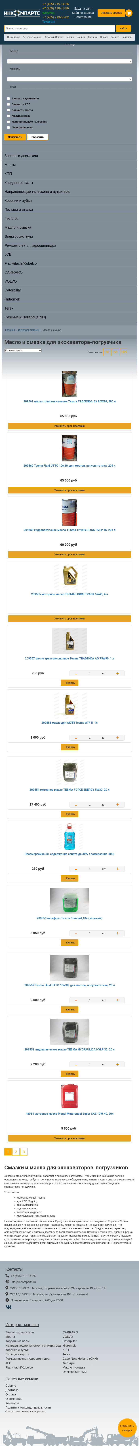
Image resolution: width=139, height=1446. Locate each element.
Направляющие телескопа (29, 121)
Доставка (92, 37)
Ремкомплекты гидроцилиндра (30, 245)
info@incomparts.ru (23, 1282)
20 (107, 352)
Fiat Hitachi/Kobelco (21, 263)
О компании (13, 37)
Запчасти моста (22, 110)
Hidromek (12, 299)
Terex (9, 308)
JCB (8, 254)
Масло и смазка (18, 227)
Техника (80, 37)
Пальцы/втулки (22, 127)
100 (124, 352)
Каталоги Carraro (54, 37)
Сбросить (37, 137)
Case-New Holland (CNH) (25, 317)
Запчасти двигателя (25, 98)
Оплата (104, 37)
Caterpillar (13, 290)
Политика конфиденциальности (28, 1407)
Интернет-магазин (32, 37)
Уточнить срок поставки (69, 425)
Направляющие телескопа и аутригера (37, 192)
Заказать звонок (111, 12)
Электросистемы (19, 236)
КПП (8, 174)
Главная (10, 330)
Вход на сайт (83, 8)
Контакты (127, 37)
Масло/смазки (21, 115)
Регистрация (83, 16)
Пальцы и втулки (19, 209)
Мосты (10, 165)
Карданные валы (19, 183)
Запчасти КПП (21, 104)
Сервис (70, 37)
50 (115, 352)
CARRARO (14, 272)
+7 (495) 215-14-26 (55, 4)
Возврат (115, 37)
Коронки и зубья (18, 201)
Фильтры (12, 218)
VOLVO (11, 281)
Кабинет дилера (83, 12)
